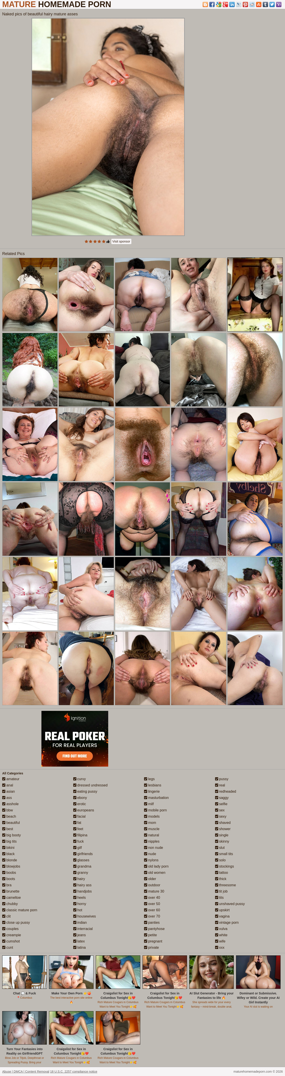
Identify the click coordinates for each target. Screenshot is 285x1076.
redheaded (225, 791)
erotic (79, 804)
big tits (9, 841)
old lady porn (156, 866)
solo (220, 860)
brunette (10, 891)
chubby (10, 904)
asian (8, 791)
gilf (77, 848)
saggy (222, 798)
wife (220, 941)
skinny (222, 841)
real (220, 785)
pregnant (153, 941)
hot (77, 910)
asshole (10, 804)
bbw (7, 810)
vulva (221, 929)
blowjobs (11, 866)
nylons (151, 860)
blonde (9, 860)
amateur (10, 779)
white (221, 935)
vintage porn (227, 922)
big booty (11, 835)
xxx (219, 947)
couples (10, 929)
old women (154, 872)
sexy (220, 816)
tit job (221, 891)
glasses (81, 860)
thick (220, 879)
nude (150, 854)
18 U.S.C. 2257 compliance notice (73, 1071)
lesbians (152, 785)
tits (219, 897)
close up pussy (16, 922)
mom (150, 823)
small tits (224, 854)
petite (150, 935)
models (152, 816)
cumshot (11, 941)
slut (220, 848)
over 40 (152, 897)
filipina (80, 835)
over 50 (152, 904)
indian (80, 922)
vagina (222, 916)
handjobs (82, 891)
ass (7, 798)
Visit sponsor (121, 241)
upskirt (222, 910)
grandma (82, 866)
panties (152, 922)
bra (7, 885)
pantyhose (154, 929)
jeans (79, 935)
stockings (224, 866)
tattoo (221, 872)
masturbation (156, 798)
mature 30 (154, 891)
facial (79, 816)
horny (79, 904)
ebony (80, 798)
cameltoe (11, 897)
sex (220, 810)
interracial (83, 929)
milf (149, 804)
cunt (7, 947)
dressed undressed (90, 785)
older (150, 879)
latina (79, 947)
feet (78, 829)
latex (79, 941)
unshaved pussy (230, 904)
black (8, 854)
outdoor (152, 885)
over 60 (152, 910)
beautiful (11, 823)
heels (79, 897)
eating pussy (85, 791)
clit (6, 916)
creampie (11, 935)
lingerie (152, 791)
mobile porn (155, 810)
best (7, 829)
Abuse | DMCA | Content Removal (25, 1071)
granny (80, 872)
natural (151, 835)
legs (149, 779)
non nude (153, 848)
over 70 (152, 916)
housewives (84, 916)
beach (9, 816)
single (221, 835)
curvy (79, 779)
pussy (221, 779)
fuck (78, 841)
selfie (221, 804)
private (151, 947)
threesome (225, 885)
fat (77, 823)
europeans (83, 810)
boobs (9, 872)
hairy (79, 879)
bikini (8, 848)
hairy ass (82, 885)
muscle (151, 829)
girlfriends (83, 854)
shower (223, 829)
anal (7, 785)
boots (8, 879)
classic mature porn (19, 910)
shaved (223, 823)
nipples (151, 841)
